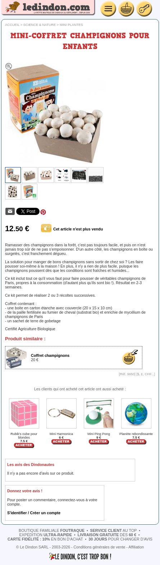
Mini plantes (71, 25)
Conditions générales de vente (99, 547)
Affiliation (136, 547)
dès (107, 535)
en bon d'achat (45, 539)
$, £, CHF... (145, 374)
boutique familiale (51, 530)
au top (113, 530)
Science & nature (39, 25)
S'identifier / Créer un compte (33, 513)
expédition (45, 535)
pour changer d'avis (120, 539)
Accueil (12, 25)
